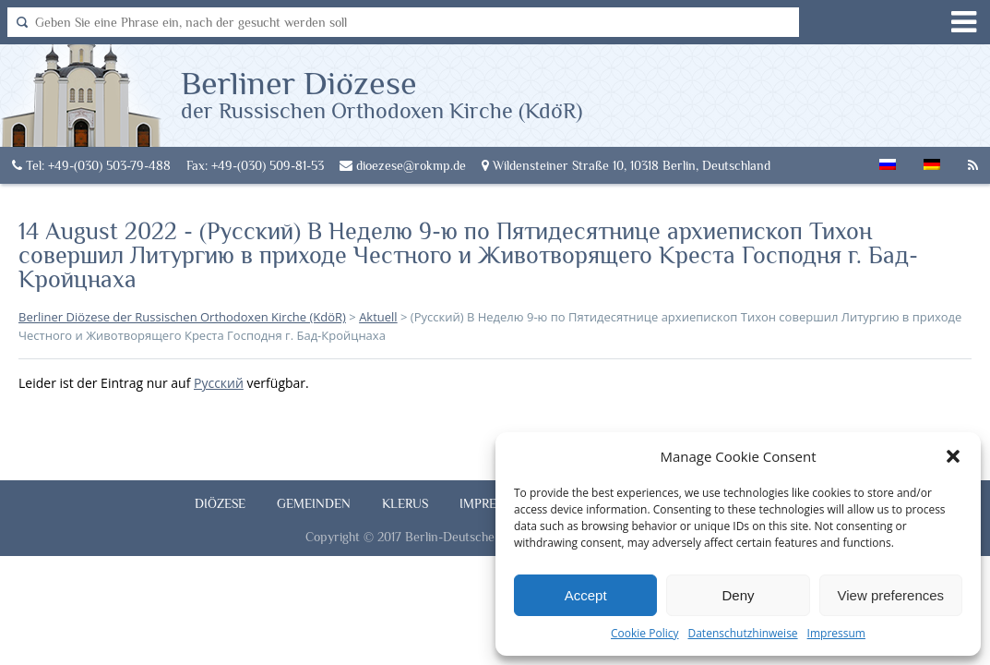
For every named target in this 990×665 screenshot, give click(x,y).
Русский (219, 383)
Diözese (220, 503)
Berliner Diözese (381, 93)
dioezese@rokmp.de (403, 165)
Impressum (836, 633)
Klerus (405, 503)
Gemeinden (314, 503)
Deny (738, 595)
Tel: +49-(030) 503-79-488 (91, 165)
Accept (586, 595)
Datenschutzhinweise (742, 633)
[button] (953, 456)
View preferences (891, 595)
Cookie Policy (644, 633)
